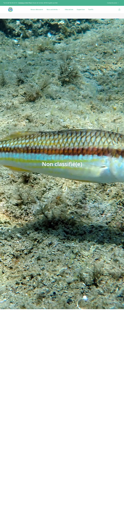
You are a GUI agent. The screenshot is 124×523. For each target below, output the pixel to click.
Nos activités (53, 12)
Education (69, 12)
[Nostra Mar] (9, 12)
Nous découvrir (37, 12)
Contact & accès (112, 3)
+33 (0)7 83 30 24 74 (10, 3)
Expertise (81, 12)
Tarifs (90, 12)
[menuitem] (113, 3)
